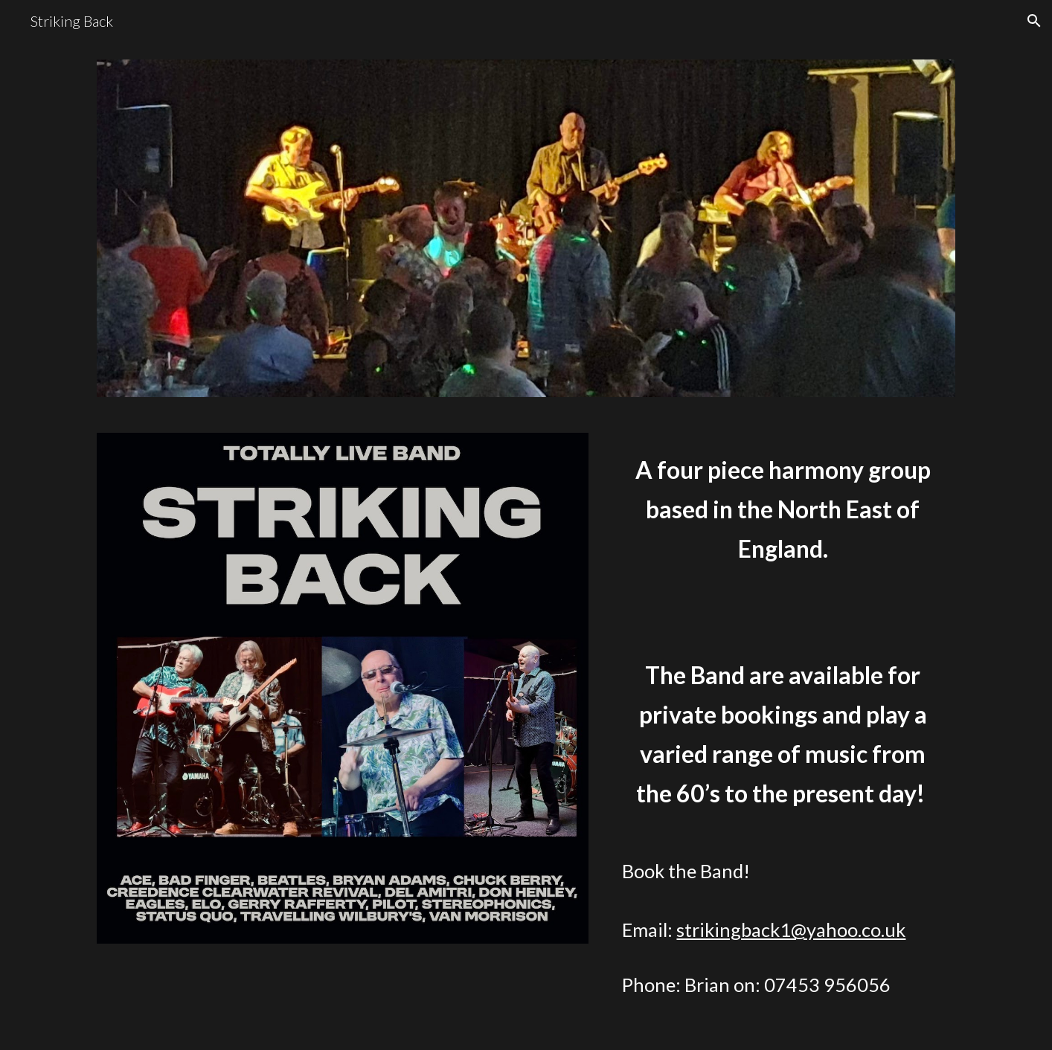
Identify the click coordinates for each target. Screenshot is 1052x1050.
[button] (1034, 21)
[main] (782, 732)
